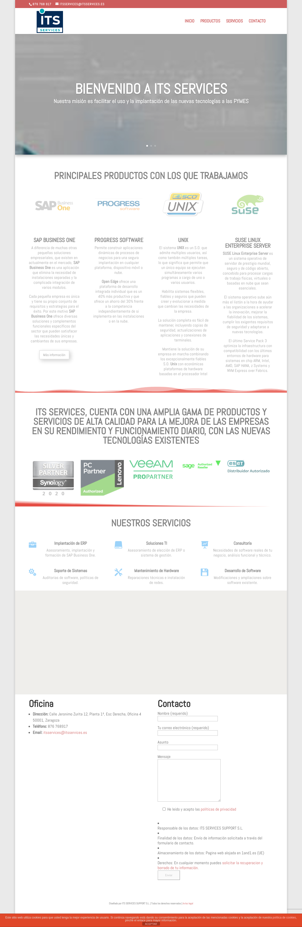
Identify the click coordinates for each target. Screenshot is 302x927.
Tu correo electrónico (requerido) (188, 730)
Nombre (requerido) (188, 716)
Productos (210, 21)
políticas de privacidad (218, 809)
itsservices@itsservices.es (65, 732)
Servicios (234, 21)
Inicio (189, 21)
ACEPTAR (151, 924)
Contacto (257, 21)
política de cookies (284, 917)
